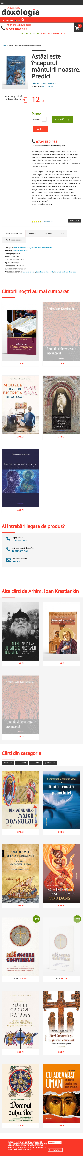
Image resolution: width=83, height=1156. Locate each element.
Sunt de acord (55, 1143)
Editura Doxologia (61, 272)
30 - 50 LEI (36, 763)
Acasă (4, 46)
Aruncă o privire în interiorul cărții (16, 99)
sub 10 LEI (8, 763)
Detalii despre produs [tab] (14, 233)
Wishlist (40, 129)
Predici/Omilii (36, 248)
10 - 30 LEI (22, 763)
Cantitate (36, 119)
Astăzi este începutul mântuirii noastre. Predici (25, 46)
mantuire (25, 272)
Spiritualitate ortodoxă (21, 248)
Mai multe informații (24, 1149)
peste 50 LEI (50, 763)
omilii (51, 272)
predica (32, 272)
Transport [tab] (48, 233)
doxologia (72, 272)
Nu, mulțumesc (55, 1150)
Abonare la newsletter (19, 24)
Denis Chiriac (47, 86)
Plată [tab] (62, 233)
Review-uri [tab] (33, 233)
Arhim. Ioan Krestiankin (45, 83)
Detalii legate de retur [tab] (14, 240)
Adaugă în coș (62, 119)
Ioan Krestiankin (42, 272)
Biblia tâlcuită (47, 248)
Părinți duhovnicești (20, 251)
